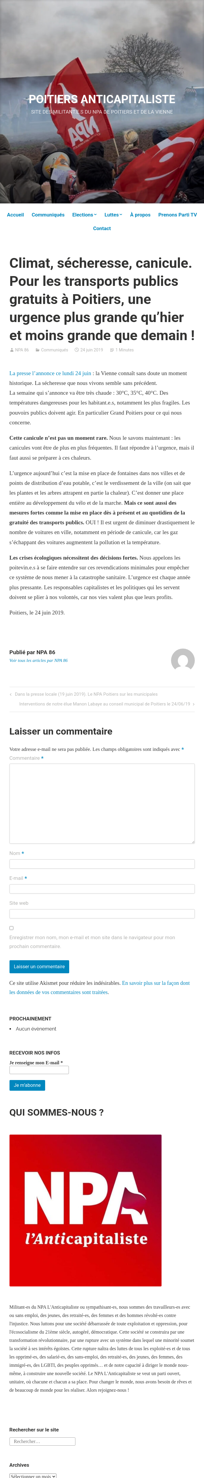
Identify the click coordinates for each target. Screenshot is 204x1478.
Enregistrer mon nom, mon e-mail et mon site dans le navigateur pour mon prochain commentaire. (92, 941)
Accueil (15, 215)
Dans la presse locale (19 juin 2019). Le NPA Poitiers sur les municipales (86, 694)
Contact (102, 228)
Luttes (112, 215)
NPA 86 (22, 350)
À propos (140, 215)
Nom (17, 853)
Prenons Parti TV (177, 215)
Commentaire (27, 758)
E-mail (18, 878)
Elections (82, 215)
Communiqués (48, 215)
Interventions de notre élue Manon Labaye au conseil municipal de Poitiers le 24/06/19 (104, 704)
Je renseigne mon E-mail (36, 1062)
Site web (19, 903)
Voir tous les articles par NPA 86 (39, 660)
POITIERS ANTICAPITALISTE (102, 99)
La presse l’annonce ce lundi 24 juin (51, 373)
